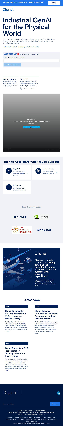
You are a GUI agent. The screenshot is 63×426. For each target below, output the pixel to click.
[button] (59, 9)
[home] (8, 10)
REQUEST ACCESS (54, 3)
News (12, 404)
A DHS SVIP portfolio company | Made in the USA (21, 47)
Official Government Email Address (14, 58)
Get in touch (55, 404)
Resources (5, 404)
